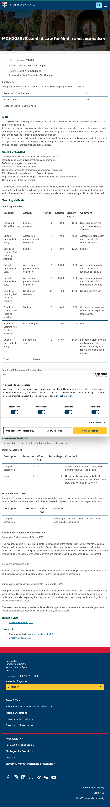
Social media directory (93, 787)
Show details (95, 422)
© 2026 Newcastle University (90, 798)
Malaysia (10, 681)
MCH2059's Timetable (20, 638)
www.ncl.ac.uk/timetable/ (40, 634)
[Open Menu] (105, 5)
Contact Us (98, 793)
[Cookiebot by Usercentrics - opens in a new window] (94, 375)
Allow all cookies (89, 431)
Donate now (13, 686)
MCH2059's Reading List (21, 622)
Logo (4, 5)
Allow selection (55, 431)
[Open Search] (99, 5)
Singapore (22, 681)
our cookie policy (63, 396)
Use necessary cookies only (20, 431)
